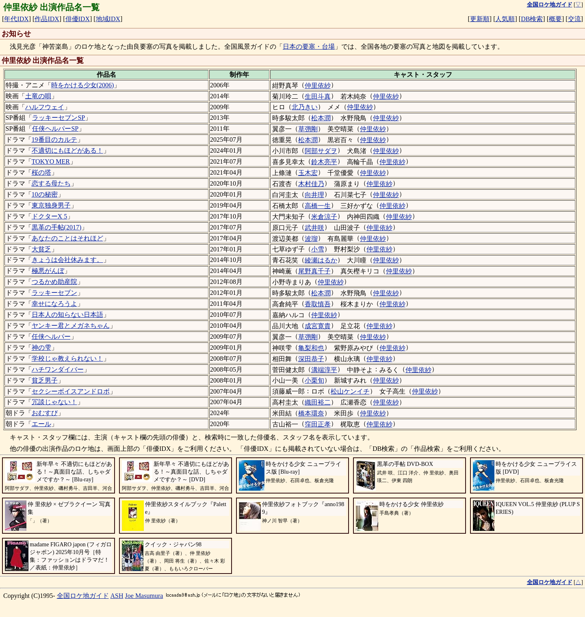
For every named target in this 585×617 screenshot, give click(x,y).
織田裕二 (318, 402)
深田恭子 (311, 358)
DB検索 (532, 18)
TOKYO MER (51, 161)
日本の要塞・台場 (309, 46)
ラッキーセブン (54, 292)
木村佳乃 (311, 183)
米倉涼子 (324, 216)
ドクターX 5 (49, 216)
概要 (555, 18)
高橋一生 (318, 205)
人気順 (505, 18)
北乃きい (305, 107)
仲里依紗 (318, 85)
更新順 (480, 18)
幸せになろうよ (54, 303)
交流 (574, 18)
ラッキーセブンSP (58, 117)
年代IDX (16, 18)
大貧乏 (41, 249)
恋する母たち (51, 183)
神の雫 (41, 347)
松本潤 (321, 118)
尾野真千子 (314, 271)
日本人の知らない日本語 (67, 314)
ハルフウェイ (44, 107)
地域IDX (108, 18)
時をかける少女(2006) (82, 85)
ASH (117, 595)
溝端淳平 (324, 369)
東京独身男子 (51, 205)
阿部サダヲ (321, 150)
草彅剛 (308, 129)
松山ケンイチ (350, 391)
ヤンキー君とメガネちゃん (71, 325)
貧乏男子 (45, 380)
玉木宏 (308, 172)
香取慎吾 (318, 304)
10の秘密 (45, 194)
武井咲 (314, 227)
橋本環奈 (311, 413)
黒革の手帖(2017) (57, 227)
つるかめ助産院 (54, 281)
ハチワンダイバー (58, 369)
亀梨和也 (311, 347)
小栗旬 (314, 380)
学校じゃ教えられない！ (67, 358)
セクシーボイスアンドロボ (71, 391)
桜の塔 (41, 172)
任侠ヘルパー (51, 336)
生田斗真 (318, 96)
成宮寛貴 (318, 326)
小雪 (317, 249)
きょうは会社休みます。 (67, 259)
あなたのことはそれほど (67, 238)
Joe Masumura (144, 595)
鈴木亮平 (324, 161)
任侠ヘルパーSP (55, 128)
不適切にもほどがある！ (67, 150)
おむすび (45, 412)
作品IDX (47, 18)
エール (41, 423)
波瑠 (311, 238)
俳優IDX (77, 18)
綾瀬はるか (321, 260)
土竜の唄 (38, 96)
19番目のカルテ (54, 139)
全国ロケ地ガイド (83, 595)
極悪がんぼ (48, 270)
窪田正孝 (318, 424)
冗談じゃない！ (54, 401)
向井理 (314, 194)
